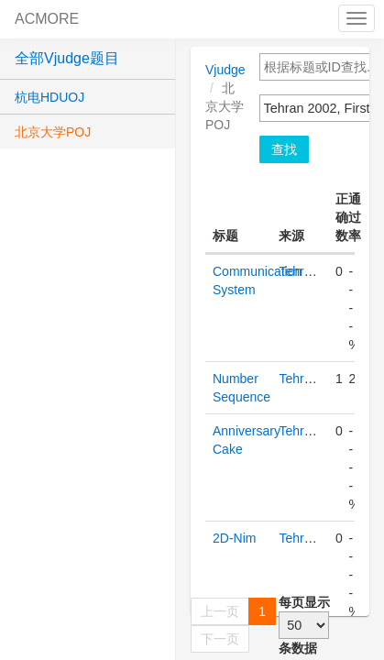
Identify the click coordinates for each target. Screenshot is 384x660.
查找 (284, 149)
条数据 (298, 648)
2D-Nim (234, 538)
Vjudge (225, 69)
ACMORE (47, 19)
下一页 (220, 639)
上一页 (220, 611)
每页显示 (304, 602)
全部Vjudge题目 (67, 58)
